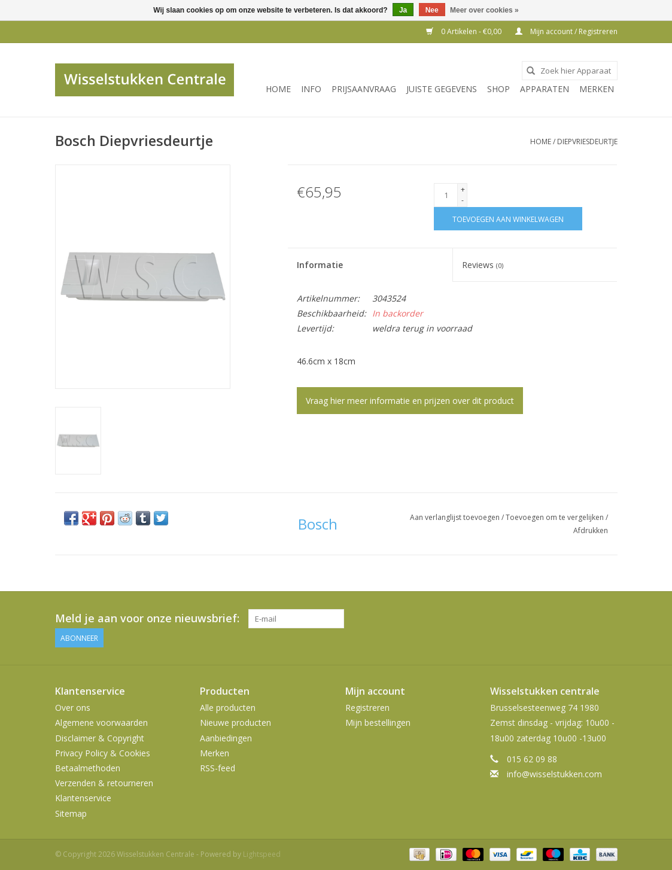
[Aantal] (446, 195)
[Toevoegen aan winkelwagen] (508, 218)
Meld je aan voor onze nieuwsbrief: (147, 618)
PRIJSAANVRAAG (364, 89)
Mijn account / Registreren (566, 31)
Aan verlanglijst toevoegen (455, 517)
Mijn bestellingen (378, 722)
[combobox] (570, 70)
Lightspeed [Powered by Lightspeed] (262, 854)
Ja (403, 10)
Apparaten (544, 89)
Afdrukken (590, 530)
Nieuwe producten (235, 722)
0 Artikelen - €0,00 (464, 31)
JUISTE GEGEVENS (441, 89)
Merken (596, 89)
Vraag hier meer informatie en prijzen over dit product (410, 400)
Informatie (320, 264)
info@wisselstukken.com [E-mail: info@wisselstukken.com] (554, 774)
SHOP (498, 89)
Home (278, 89)
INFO (311, 89)
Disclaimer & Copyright (99, 738)
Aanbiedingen (226, 738)
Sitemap (71, 813)
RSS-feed (217, 768)
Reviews (482, 264)
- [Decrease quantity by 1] (462, 200)
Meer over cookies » (484, 10)
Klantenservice (83, 798)
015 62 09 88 (532, 759)
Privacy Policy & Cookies (102, 753)
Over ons (72, 707)
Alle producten (228, 707)
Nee (432, 10)
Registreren (367, 707)
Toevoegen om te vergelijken (556, 517)
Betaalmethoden (87, 768)
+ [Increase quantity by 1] (463, 189)
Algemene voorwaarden (101, 722)
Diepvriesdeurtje (587, 141)
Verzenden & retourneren (104, 783)
